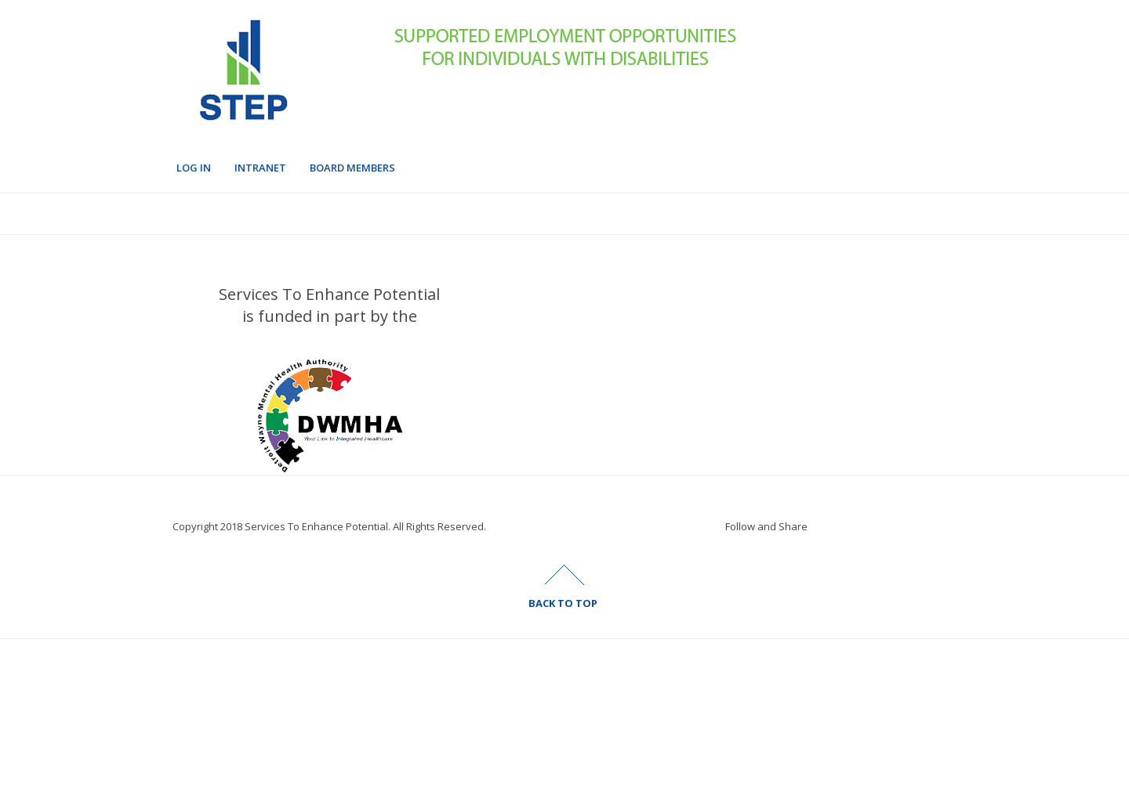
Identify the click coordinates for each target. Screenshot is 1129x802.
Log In (193, 168)
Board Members (352, 168)
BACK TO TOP (562, 603)
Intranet (260, 168)
